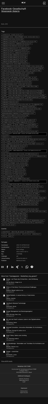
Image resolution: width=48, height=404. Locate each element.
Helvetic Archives (24, 379)
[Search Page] (24, 3)
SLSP (24, 382)
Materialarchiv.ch (24, 380)
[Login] (44, 4)
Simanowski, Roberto (10, 11)
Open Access (24, 392)
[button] (3, 3)
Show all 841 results (6, 361)
